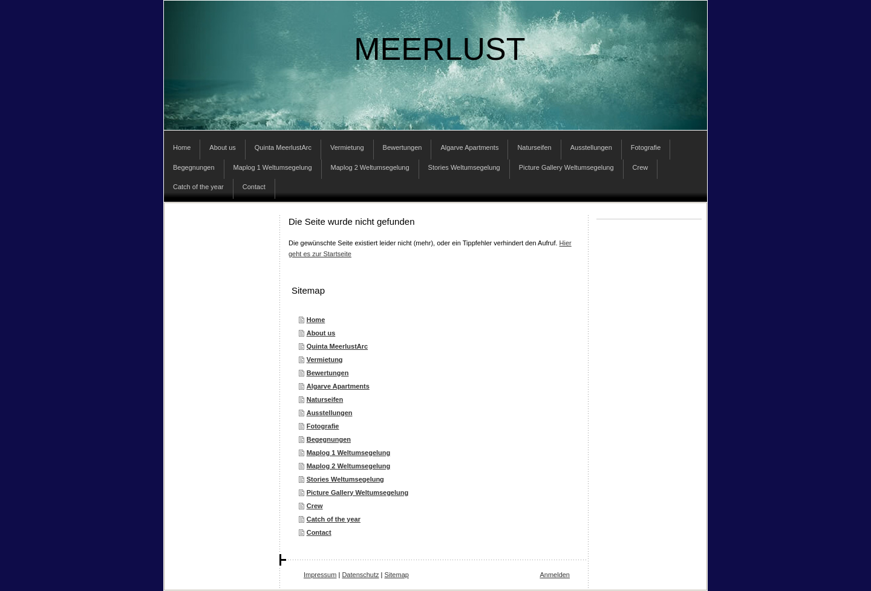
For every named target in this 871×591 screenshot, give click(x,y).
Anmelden (555, 574)
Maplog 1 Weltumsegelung (349, 452)
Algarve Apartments (338, 386)
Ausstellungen (330, 412)
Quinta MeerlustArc (337, 346)
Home (316, 319)
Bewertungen (328, 372)
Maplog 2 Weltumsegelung (349, 466)
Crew (315, 505)
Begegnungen (329, 439)
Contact (319, 532)
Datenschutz (360, 574)
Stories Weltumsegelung (345, 479)
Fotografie (323, 426)
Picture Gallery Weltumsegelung (358, 492)
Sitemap (397, 574)
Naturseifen (325, 399)
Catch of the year (333, 519)
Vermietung (325, 359)
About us (321, 333)
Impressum (320, 574)
